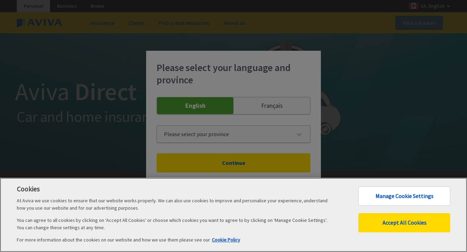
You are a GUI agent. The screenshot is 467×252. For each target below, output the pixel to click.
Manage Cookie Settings (404, 196)
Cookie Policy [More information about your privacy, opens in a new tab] (226, 240)
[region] (233, 215)
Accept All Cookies (404, 222)
